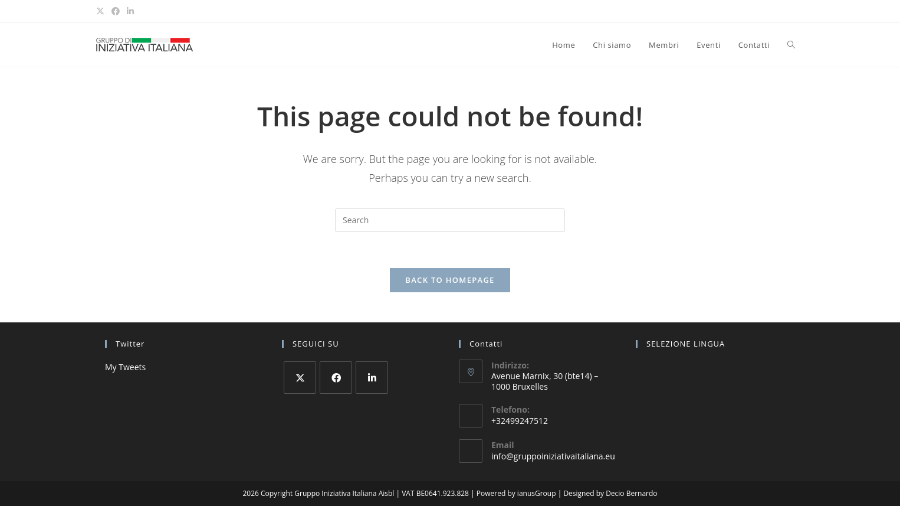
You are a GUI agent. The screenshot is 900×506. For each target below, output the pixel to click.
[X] (300, 377)
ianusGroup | (540, 493)
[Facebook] (336, 377)
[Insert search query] (450, 220)
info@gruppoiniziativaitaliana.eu (553, 456)
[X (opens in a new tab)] (102, 11)
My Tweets (125, 367)
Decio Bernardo (631, 493)
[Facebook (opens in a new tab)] (115, 11)
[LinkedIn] (372, 377)
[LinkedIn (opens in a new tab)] (130, 11)
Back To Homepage (449, 280)
